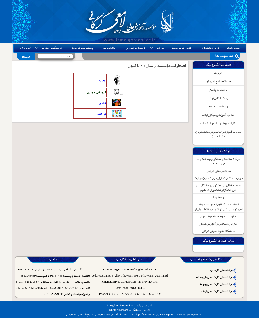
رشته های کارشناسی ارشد (216, 291)
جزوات (218, 72)
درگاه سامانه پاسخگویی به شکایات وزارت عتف (218, 161)
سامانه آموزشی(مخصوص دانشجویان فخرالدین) (218, 133)
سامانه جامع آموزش (218, 81)
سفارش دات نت (66, 314)
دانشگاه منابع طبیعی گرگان (218, 230)
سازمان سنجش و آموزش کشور (218, 223)
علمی (102, 103)
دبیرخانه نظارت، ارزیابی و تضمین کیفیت (218, 178)
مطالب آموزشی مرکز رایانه (218, 114)
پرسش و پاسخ (218, 89)
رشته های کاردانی (221, 270)
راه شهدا (218, 197)
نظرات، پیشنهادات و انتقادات (218, 123)
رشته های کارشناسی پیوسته (215, 284)
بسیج (102, 80)
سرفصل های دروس (218, 170)
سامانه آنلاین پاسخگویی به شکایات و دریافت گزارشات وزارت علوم (218, 187)
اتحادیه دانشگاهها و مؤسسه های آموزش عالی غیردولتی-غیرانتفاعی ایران (218, 206)
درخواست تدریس (218, 106)
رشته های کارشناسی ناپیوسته (214, 277)
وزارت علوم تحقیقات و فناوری (218, 216)
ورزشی (101, 113)
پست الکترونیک (218, 98)
